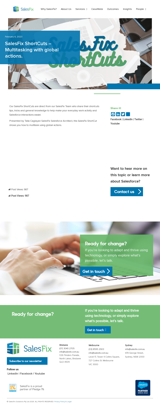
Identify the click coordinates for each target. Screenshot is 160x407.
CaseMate (97, 9)
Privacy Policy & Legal (63, 404)
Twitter (138, 119)
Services (81, 9)
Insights (127, 9)
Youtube (115, 123)
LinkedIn (128, 119)
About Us (66, 9)
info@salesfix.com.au (69, 353)
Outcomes (113, 9)
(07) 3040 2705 (66, 350)
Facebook (115, 119)
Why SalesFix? (49, 9)
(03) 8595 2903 (96, 351)
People (141, 9)
